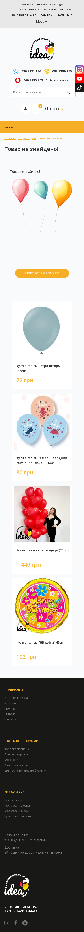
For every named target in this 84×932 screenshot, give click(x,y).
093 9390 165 (62, 71)
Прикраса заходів (50, 4)
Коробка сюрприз (16, 749)
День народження (16, 754)
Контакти (10, 719)
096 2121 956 (31, 71)
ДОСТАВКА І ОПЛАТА (26, 9)
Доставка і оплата (16, 698)
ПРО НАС (66, 9)
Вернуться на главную (42, 273)
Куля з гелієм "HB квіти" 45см (40, 642)
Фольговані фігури (17, 811)
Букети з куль (13, 800)
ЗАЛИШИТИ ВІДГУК (24, 14)
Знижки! (10, 714)
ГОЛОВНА (27, 4)
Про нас (9, 708)
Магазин (10, 703)
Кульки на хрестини (17, 816)
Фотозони (11, 760)
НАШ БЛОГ (47, 14)
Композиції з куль (16, 765)
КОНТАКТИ (65, 14)
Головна (10, 138)
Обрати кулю (27, 138)
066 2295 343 (33, 80)
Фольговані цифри (17, 805)
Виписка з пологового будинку (25, 771)
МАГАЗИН (50, 9)
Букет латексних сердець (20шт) (42, 550)
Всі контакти (57, 80)
